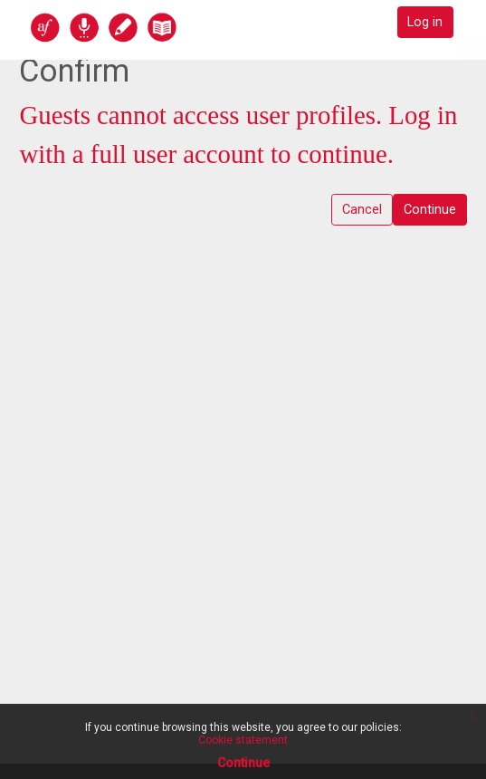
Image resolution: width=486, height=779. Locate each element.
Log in (425, 22)
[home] (143, 26)
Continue (430, 209)
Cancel (362, 209)
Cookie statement (243, 740)
